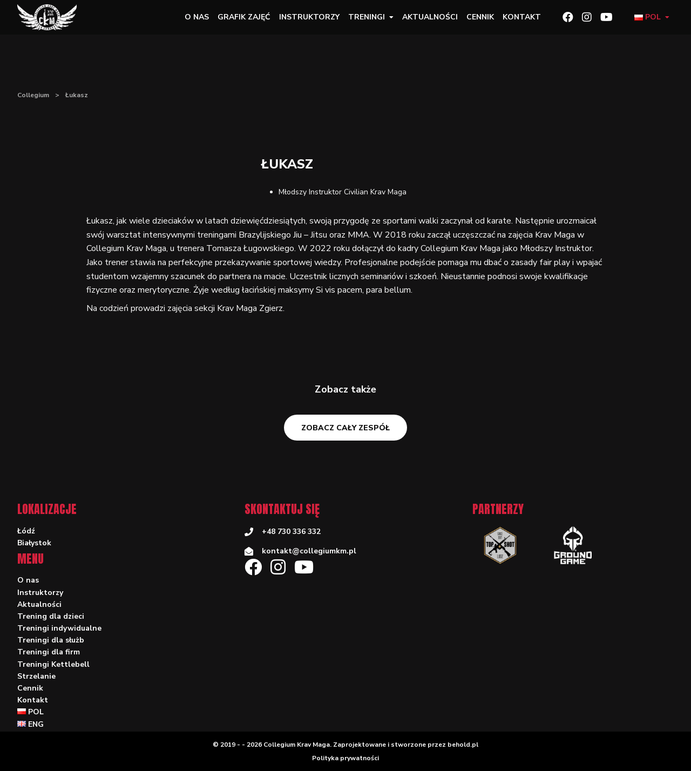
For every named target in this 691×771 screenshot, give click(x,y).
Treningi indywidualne (59, 628)
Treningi (366, 17)
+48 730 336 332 (291, 531)
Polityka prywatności (345, 758)
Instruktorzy (309, 17)
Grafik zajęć (244, 17)
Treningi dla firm (48, 652)
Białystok (34, 543)
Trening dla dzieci (50, 616)
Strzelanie (36, 676)
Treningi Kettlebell (53, 664)
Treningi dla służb (50, 640)
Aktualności (430, 17)
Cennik (480, 17)
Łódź (26, 531)
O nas (197, 17)
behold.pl (463, 744)
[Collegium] (51, 17)
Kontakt (522, 17)
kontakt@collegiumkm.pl (309, 551)
